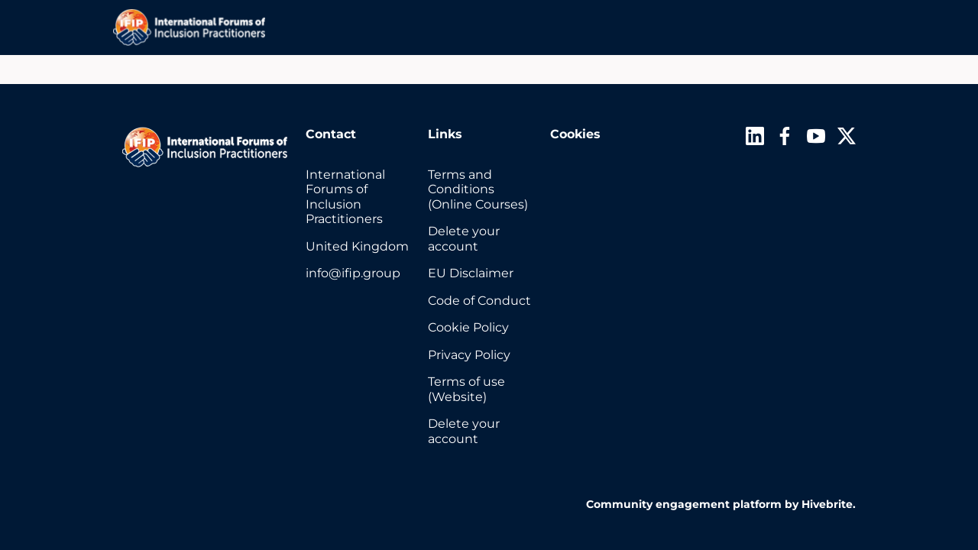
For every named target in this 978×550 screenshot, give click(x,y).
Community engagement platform (684, 504)
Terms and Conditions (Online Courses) (478, 189)
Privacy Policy (469, 355)
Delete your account (464, 239)
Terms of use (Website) (466, 389)
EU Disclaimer (470, 273)
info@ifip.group (353, 273)
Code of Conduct (479, 300)
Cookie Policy (468, 327)
